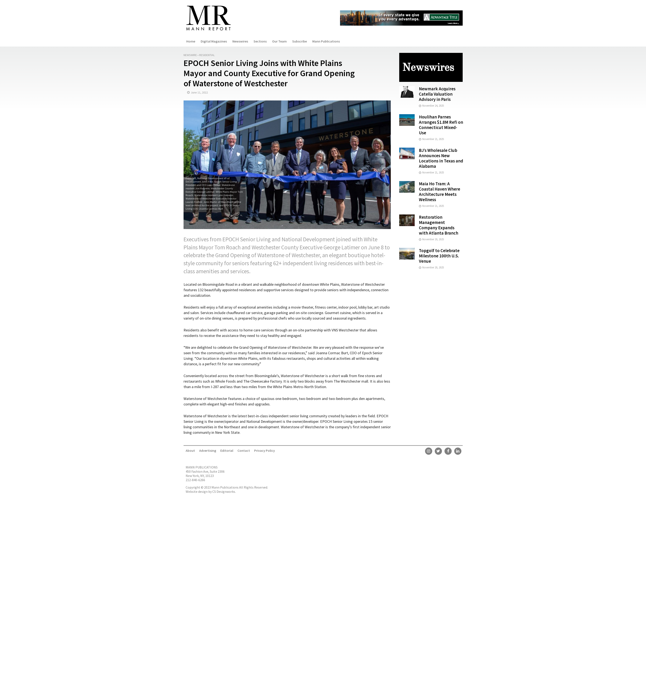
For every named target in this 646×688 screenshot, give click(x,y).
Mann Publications (326, 41)
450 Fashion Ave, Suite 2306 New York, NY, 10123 (205, 473)
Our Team (279, 41)
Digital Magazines (214, 41)
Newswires (240, 41)
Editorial (226, 450)
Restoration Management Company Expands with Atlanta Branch (438, 225)
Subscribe (299, 41)
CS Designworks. (224, 491)
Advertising (207, 450)
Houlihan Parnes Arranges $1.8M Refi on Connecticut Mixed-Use (441, 124)
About (190, 450)
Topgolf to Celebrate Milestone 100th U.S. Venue (439, 256)
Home (190, 41)
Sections (260, 41)
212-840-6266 (195, 480)
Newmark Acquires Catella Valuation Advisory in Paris (437, 94)
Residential (207, 55)
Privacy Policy (264, 450)
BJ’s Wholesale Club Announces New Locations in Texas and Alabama (441, 158)
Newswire (190, 55)
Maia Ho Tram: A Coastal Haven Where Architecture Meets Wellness (439, 191)
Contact (243, 450)
